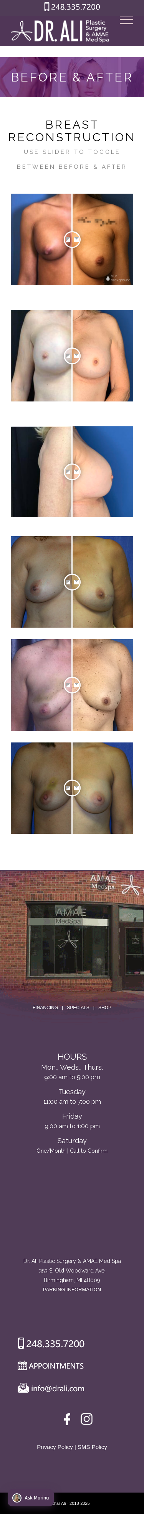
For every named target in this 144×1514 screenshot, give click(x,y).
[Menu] (122, 31)
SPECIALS (78, 1007)
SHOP (104, 1007)
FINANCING (45, 1007)
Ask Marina (30, 1498)
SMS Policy (92, 1447)
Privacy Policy (55, 1447)
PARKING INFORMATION (72, 1289)
